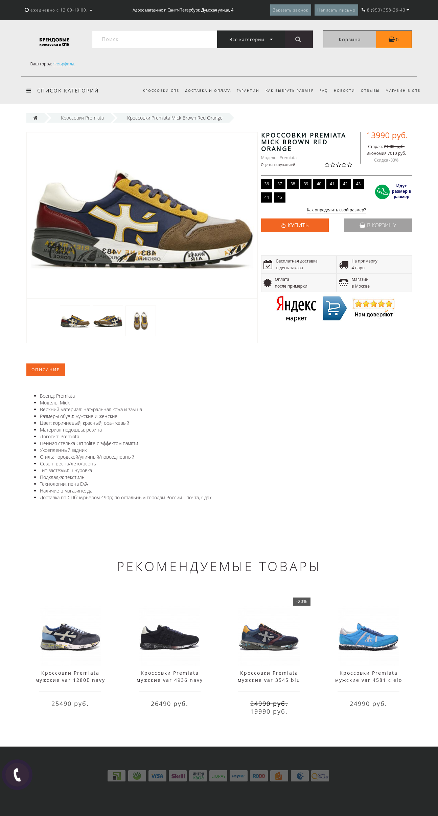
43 (358, 184)
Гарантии (248, 90)
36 (266, 184)
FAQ (324, 90)
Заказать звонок (290, 10)
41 (332, 184)
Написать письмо (336, 10)
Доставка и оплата (208, 90)
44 (266, 197)
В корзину (378, 225)
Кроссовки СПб (161, 90)
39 (306, 184)
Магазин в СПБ (403, 90)
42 (345, 184)
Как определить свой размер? (336, 210)
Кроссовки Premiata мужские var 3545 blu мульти (269, 680)
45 (279, 197)
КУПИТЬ (297, 225)
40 (319, 184)
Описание (45, 370)
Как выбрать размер (290, 90)
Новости (344, 90)
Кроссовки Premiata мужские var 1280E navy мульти (70, 680)
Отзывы (370, 90)
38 (293, 184)
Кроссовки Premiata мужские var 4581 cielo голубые (368, 680)
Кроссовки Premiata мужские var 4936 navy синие (170, 680)
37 (279, 184)
